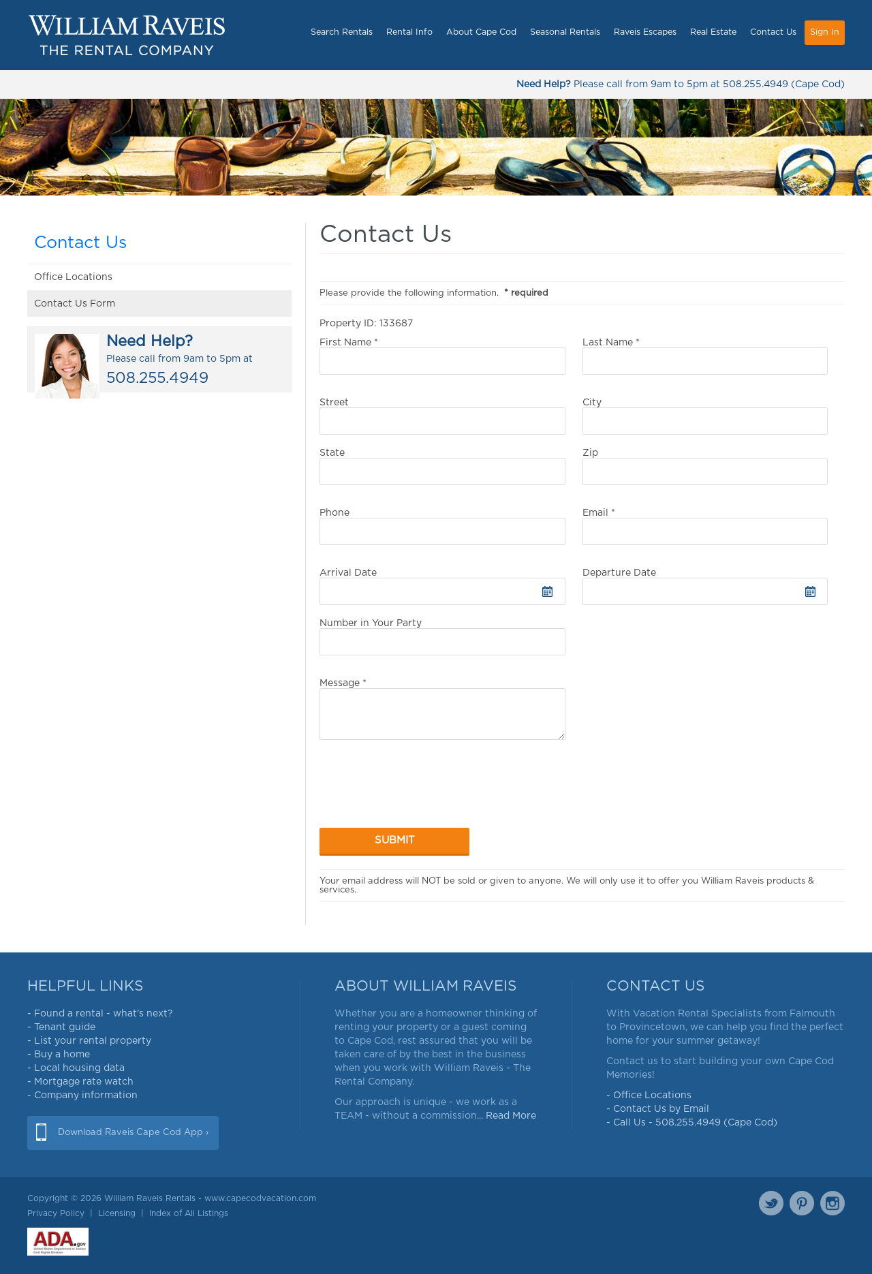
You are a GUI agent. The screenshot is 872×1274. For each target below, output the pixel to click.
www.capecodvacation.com (260, 1198)
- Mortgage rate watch (80, 1082)
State (442, 466)
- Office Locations (648, 1095)
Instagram (832, 1203)
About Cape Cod (481, 32)
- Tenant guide (61, 1027)
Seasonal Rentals (565, 32)
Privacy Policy (55, 1213)
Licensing (117, 1213)
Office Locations (73, 277)
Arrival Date (442, 586)
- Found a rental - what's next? (100, 1014)
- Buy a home (58, 1054)
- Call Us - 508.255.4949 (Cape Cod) (691, 1123)
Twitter (771, 1203)
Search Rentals (342, 32)
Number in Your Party (442, 637)
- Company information (82, 1095)
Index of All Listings (188, 1213)
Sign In (824, 32)
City (705, 416)
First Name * (442, 356)
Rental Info (409, 32)
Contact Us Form (74, 304)
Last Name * (705, 356)
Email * (705, 526)
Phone (442, 526)
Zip (705, 466)
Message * (442, 709)
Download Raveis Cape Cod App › (133, 1132)
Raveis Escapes (645, 32)
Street (442, 416)
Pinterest (802, 1203)
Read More (511, 1116)
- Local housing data (76, 1068)
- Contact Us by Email (657, 1109)
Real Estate (713, 32)
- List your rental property (89, 1041)
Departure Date (705, 586)
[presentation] (423, 791)
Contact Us (773, 32)
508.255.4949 (755, 84)
